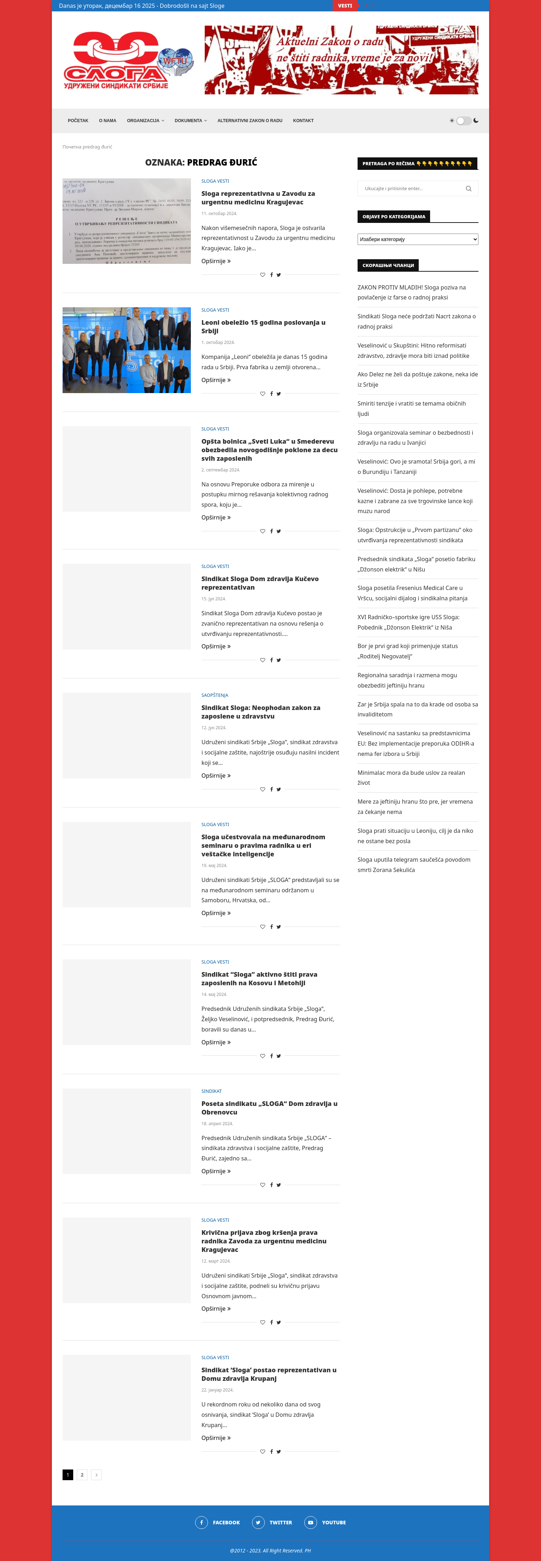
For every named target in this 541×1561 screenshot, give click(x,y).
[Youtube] (325, 1522)
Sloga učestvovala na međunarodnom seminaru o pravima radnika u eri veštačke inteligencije (264, 845)
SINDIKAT (212, 1091)
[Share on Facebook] (271, 274)
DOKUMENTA (188, 120)
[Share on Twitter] (279, 274)
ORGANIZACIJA (143, 120)
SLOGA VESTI (216, 181)
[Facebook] (217, 1522)
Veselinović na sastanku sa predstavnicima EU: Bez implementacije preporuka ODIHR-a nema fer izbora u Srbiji (416, 743)
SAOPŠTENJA (215, 695)
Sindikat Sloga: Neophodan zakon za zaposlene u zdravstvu (261, 711)
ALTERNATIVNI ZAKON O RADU (250, 120)
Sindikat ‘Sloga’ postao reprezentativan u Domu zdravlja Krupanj (269, 1374)
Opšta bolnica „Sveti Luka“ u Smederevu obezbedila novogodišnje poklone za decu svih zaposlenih (270, 450)
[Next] (373, 5)
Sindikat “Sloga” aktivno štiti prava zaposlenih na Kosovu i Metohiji (259, 978)
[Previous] (366, 5)
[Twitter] (272, 1522)
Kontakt (303, 120)
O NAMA (108, 120)
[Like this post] (262, 274)
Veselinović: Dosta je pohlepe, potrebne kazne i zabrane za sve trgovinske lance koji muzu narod (415, 501)
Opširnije (216, 261)
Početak (78, 120)
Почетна (72, 146)
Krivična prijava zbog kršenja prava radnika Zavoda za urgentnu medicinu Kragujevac (264, 1241)
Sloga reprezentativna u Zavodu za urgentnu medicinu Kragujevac (258, 197)
